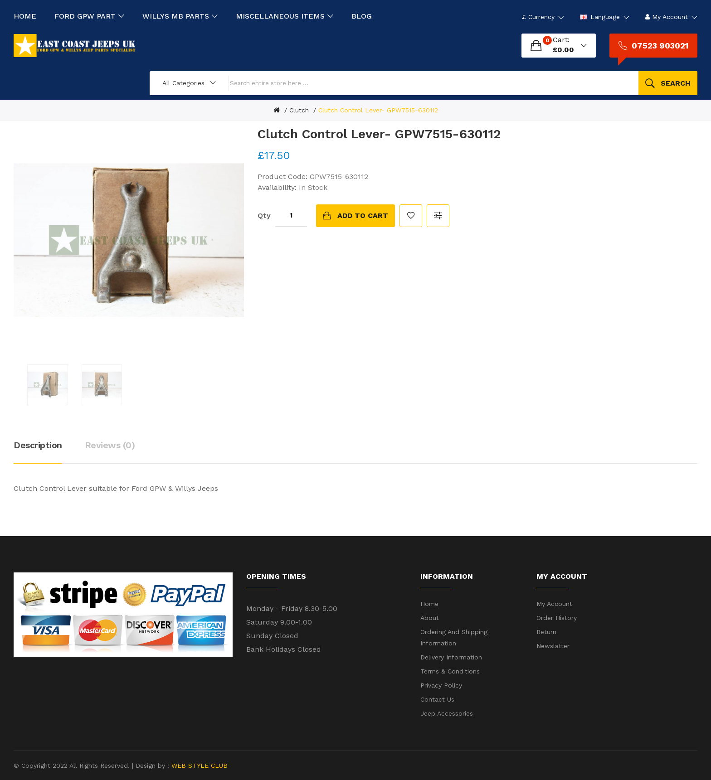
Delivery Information (451, 657)
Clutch (299, 110)
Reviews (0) (110, 445)
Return (546, 631)
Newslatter (553, 645)
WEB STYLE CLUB (198, 765)
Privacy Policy (441, 685)
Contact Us (437, 699)
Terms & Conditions (450, 671)
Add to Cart (362, 215)
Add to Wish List (410, 215)
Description (38, 445)
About (429, 617)
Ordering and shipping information (453, 637)
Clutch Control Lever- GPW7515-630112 (378, 110)
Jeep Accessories (446, 713)
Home (429, 603)
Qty (264, 215)
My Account (554, 603)
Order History (556, 617)
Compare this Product (438, 215)
